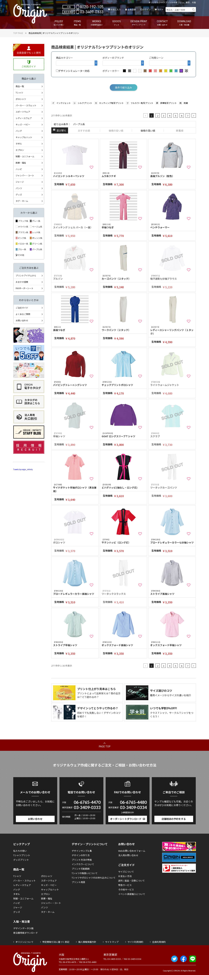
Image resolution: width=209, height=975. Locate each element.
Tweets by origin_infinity (23, 469)
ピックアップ (21, 844)
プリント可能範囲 (81, 868)
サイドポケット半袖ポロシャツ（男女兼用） (75, 488)
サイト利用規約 (135, 941)
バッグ (19, 130)
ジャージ (20, 181)
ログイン (146, 9)
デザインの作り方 (81, 855)
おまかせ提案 (22, 281)
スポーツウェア (23, 111)
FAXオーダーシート (24, 288)
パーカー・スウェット (26, 105)
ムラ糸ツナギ (123, 175)
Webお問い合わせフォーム (131, 850)
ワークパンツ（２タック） (123, 329)
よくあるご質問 (23, 314)
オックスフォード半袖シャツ (172, 644)
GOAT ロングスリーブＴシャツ (123, 435)
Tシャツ (19, 92)
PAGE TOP (104, 746)
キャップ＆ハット (24, 137)
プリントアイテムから (26, 275)
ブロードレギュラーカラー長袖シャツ (75, 592)
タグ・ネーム (22, 200)
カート (160, 9)
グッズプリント (21, 859)
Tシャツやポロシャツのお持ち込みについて (93, 877)
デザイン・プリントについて (90, 844)
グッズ (19, 194)
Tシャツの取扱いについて (85, 873)
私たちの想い (20, 850)
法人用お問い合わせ (128, 855)
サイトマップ (112, 941)
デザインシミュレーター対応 (73, 70)
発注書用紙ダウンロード (25, 932)
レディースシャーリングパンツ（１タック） (172, 330)
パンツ (19, 188)
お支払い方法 (125, 876)
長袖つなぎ (75, 329)
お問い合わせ (22, 320)
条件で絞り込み (123, 87)
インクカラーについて (83, 864)
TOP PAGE (18, 33)
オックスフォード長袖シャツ (123, 644)
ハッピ (19, 169)
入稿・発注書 (21, 921)
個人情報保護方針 (87, 941)
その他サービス (126, 889)
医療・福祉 (21, 162)
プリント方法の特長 (82, 859)
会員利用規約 (159, 941)
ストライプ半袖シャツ (75, 644)
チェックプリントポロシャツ (123, 384)
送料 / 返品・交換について (131, 880)
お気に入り (115, 9)
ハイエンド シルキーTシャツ (75, 175)
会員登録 (132, 9)
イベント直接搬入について (131, 894)
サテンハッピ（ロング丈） (123, 541)
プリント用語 (78, 882)
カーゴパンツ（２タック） (123, 277)
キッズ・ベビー (23, 124)
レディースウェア (24, 118)
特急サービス (125, 885)
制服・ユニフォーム (25, 156)
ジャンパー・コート (25, 175)
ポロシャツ (21, 98)
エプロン (20, 149)
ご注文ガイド (22, 307)
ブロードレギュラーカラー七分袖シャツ (172, 541)
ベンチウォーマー (172, 226)
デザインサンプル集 (82, 850)
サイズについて (126, 871)
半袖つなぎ (123, 226)
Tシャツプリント (21, 855)
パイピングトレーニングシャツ (75, 384)
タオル (19, 143)
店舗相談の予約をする (174, 819)
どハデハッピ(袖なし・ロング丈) (123, 486)
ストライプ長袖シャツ (172, 592)
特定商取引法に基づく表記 (55, 941)
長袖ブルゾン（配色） (172, 175)
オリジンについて (24, 941)
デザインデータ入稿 (23, 928)
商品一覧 (20, 86)
